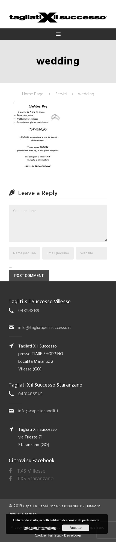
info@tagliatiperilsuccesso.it (44, 327)
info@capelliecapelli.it (38, 410)
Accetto (76, 528)
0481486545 (30, 393)
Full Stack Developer (64, 535)
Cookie (40, 535)
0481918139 (28, 310)
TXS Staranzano (35, 478)
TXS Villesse (31, 471)
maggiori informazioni (40, 527)
